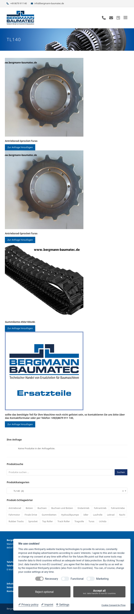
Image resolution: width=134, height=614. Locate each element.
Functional (77, 578)
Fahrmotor (14, 514)
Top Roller (47, 521)
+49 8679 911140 (18, 3)
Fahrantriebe (118, 508)
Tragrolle (79, 521)
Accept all (99, 592)
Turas (91, 521)
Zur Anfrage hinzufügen (20, 147)
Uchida (102, 521)
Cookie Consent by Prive (113, 605)
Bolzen (29, 508)
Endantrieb (83, 508)
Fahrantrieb (100, 508)
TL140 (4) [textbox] (66, 491)
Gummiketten (49, 514)
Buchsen (42, 508)
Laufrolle (97, 514)
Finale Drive (31, 514)
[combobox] (67, 491)
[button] (125, 17)
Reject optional (44, 592)
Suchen (121, 472)
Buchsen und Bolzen (62, 508)
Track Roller (64, 521)
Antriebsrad (15, 508)
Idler (85, 514)
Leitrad (110, 514)
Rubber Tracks (16, 521)
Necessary (51, 578)
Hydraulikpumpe (70, 514)
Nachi (122, 514)
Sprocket (33, 521)
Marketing (102, 578)
